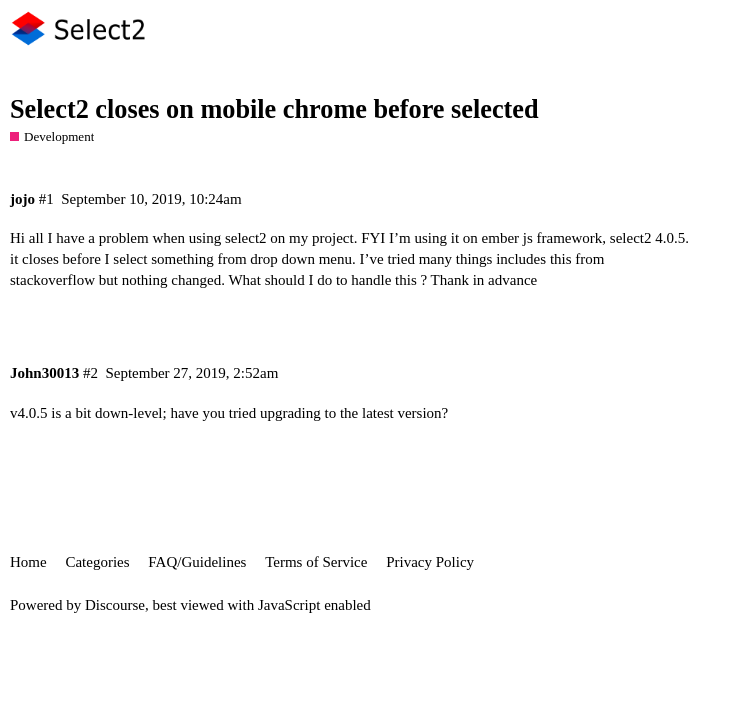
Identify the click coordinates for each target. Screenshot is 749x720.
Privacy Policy (430, 562)
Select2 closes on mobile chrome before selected (274, 109)
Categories (97, 562)
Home (28, 562)
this (561, 259)
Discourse (115, 605)
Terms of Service (316, 562)
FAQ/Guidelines (197, 562)
